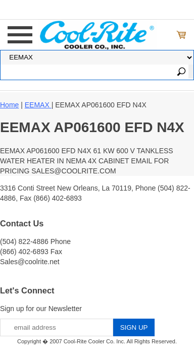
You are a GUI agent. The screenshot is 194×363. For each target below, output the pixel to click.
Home (9, 105)
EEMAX (38, 105)
